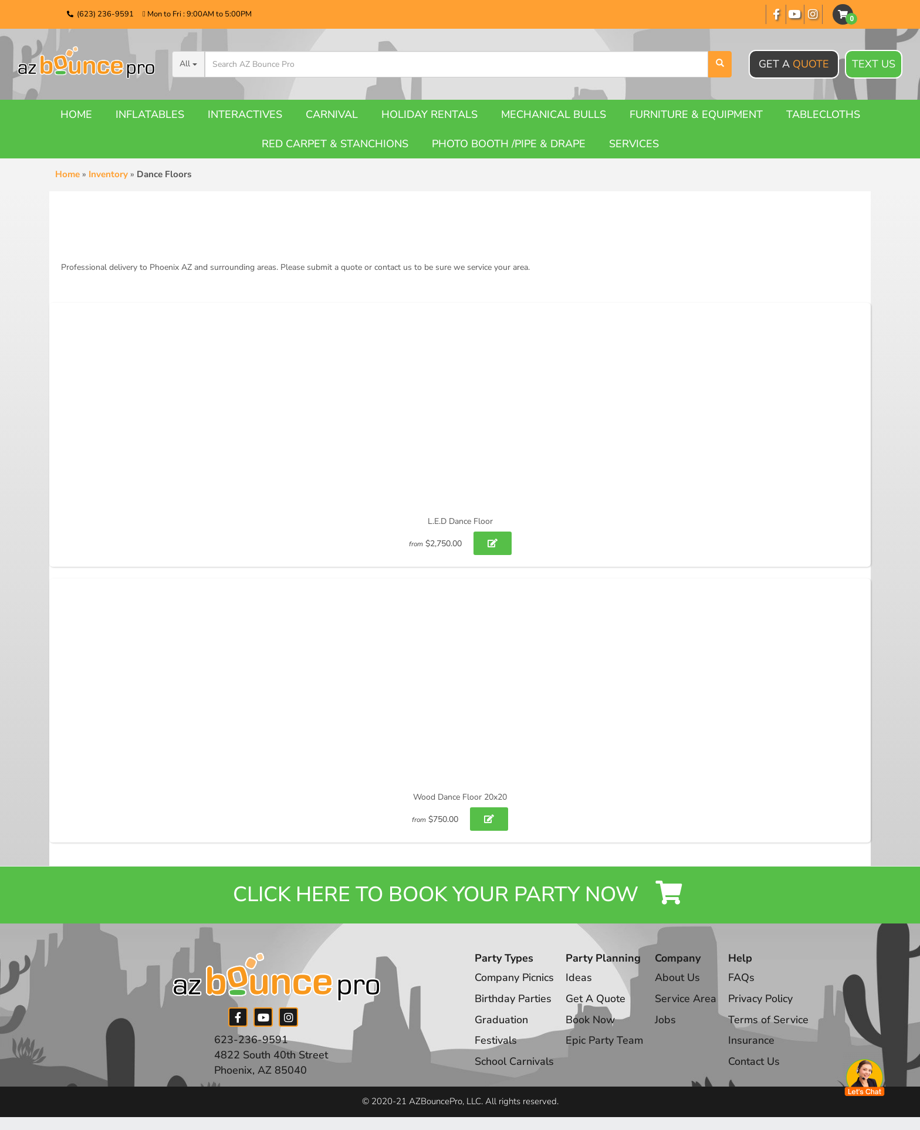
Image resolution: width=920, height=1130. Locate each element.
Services (634, 144)
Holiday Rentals (429, 114)
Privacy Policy (761, 1000)
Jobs (666, 1020)
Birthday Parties (513, 1000)
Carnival (332, 114)
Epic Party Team (605, 1041)
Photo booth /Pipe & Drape (509, 144)
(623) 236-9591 (105, 14)
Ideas (579, 979)
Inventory (108, 174)
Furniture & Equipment (696, 114)
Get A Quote (596, 1000)
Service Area (687, 1000)
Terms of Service (769, 1020)
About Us (678, 979)
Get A (794, 64)
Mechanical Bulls (553, 114)
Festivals (496, 1041)
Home (76, 114)
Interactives (245, 114)
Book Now (590, 1020)
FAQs (742, 979)
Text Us (873, 64)
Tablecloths (823, 114)
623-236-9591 (251, 1041)
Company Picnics (514, 979)
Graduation (501, 1020)
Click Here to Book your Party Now (460, 895)
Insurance (752, 1041)
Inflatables (150, 114)
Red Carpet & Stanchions (335, 144)
